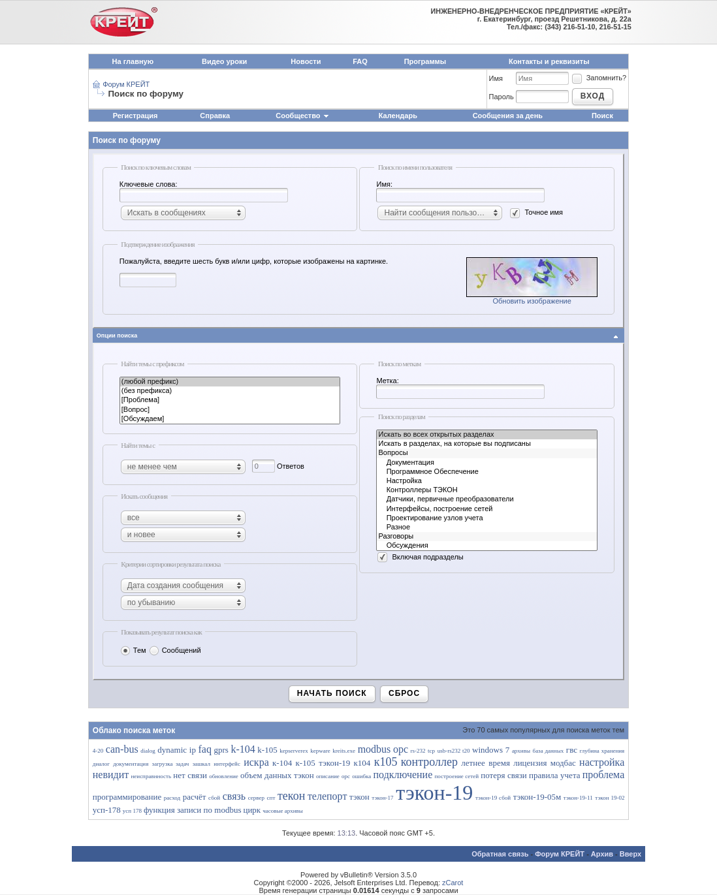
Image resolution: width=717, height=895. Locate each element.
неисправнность (151, 776)
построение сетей (456, 776)
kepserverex (293, 750)
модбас (563, 763)
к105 (386, 761)
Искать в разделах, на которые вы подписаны (487, 443)
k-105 (267, 750)
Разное (487, 527)
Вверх (630, 854)
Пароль (501, 97)
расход (172, 797)
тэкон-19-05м (537, 797)
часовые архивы (283, 811)
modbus (374, 749)
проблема (603, 774)
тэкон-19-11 (578, 797)
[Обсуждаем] (230, 419)
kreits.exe (343, 750)
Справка (215, 115)
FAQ (360, 61)
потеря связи (504, 775)
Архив (602, 854)
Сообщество (302, 115)
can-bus (122, 749)
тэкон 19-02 (609, 797)
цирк (252, 810)
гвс (571, 750)
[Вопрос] (230, 410)
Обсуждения (487, 545)
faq (205, 749)
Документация (487, 462)
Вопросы (487, 453)
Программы (425, 61)
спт (271, 797)
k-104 (243, 749)
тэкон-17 (382, 797)
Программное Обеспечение (487, 472)
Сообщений (174, 650)
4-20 (98, 750)
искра (256, 762)
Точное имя (536, 212)
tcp (431, 750)
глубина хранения (602, 750)
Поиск (602, 115)
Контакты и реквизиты (549, 61)
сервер (256, 797)
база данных (548, 750)
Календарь (398, 115)
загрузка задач (170, 764)
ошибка (361, 776)
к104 (362, 763)
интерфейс (227, 764)
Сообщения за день (508, 115)
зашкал (201, 764)
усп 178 (132, 811)
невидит (111, 774)
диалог (101, 764)
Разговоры (487, 536)
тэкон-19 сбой (493, 797)
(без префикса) (230, 391)
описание (328, 776)
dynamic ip (176, 750)
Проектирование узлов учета (487, 518)
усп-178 (107, 810)
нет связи (190, 775)
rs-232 (418, 750)
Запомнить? (599, 78)
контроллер (429, 761)
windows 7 (490, 750)
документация (130, 764)
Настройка (487, 481)
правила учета (554, 775)
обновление (223, 776)
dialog (147, 750)
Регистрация (135, 115)
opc (400, 749)
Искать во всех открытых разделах (487, 434)
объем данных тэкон (277, 775)
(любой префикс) (230, 381)
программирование (127, 797)
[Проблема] (230, 400)
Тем (132, 650)
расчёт (194, 797)
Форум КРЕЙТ (126, 84)
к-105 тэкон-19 (323, 763)
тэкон (359, 797)
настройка (601, 762)
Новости (306, 61)
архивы (521, 750)
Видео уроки (224, 61)
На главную (132, 61)
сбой (214, 797)
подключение (403, 774)
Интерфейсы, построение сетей (487, 509)
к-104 (282, 763)
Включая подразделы (419, 557)
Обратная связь (499, 854)
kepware (320, 750)
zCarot (452, 883)
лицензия (530, 763)
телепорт (327, 796)
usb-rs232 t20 (454, 750)
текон (291, 795)
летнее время (485, 763)
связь (234, 796)
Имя (496, 78)
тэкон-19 (434, 792)
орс (346, 776)
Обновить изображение (531, 301)
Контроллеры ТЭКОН (487, 490)
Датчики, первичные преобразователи (487, 499)
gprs (221, 750)
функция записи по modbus (193, 810)
